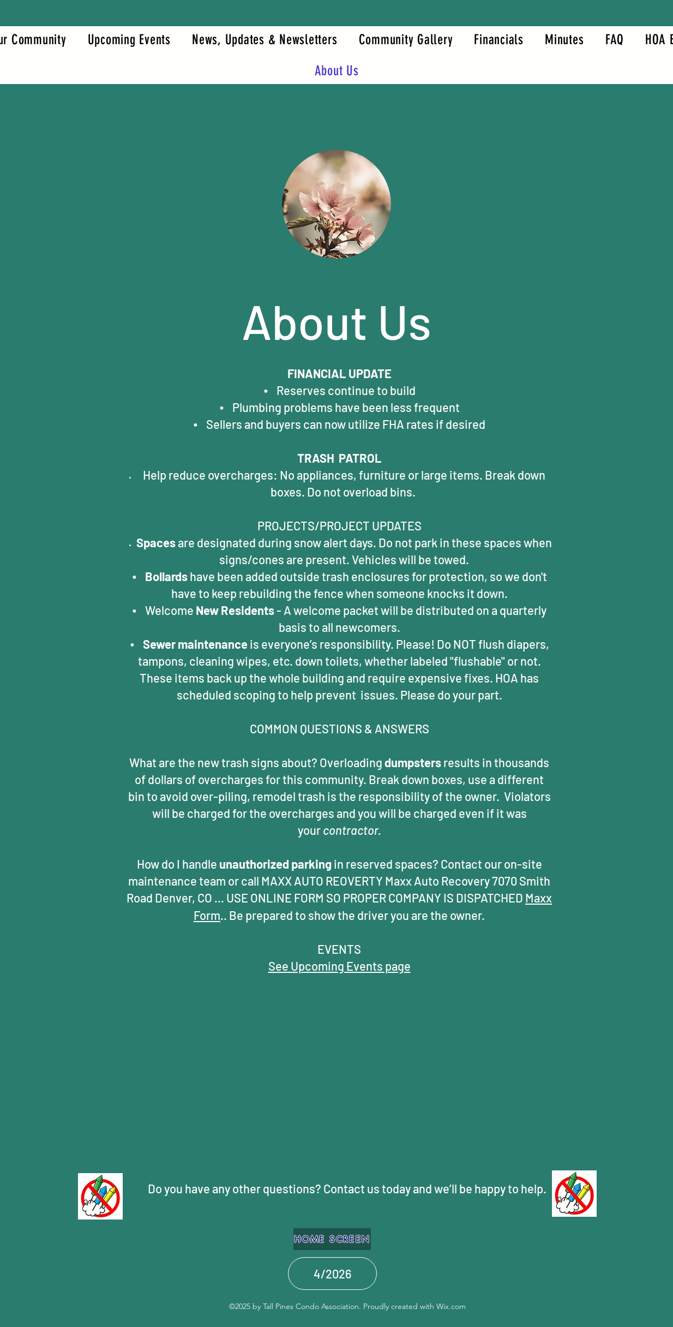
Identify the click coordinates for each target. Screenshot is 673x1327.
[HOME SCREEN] (332, 1239)
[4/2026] (332, 1273)
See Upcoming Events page (339, 966)
